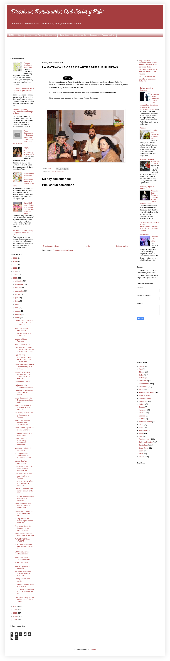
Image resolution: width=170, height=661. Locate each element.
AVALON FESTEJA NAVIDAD (22, 540)
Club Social (143, 381)
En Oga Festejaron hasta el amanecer (24, 585)
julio (17, 298)
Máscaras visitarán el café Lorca (23, 449)
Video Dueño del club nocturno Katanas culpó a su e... (23, 506)
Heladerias (143, 401)
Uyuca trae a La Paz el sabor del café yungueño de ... (23, 468)
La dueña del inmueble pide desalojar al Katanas (23, 476)
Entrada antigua (122, 246)
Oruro (20, 35)
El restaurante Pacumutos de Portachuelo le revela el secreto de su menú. (23, 179)
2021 (15, 261)
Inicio (88, 246)
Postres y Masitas (147, 159)
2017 (15, 275)
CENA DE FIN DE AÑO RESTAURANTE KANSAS (23, 483)
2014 (15, 610)
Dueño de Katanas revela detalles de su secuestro (24, 498)
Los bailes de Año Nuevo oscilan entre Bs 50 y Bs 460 (24, 599)
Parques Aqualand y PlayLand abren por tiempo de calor (23, 112)
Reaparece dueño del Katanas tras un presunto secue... (23, 528)
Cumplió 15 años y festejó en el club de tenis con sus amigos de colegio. (28, 208)
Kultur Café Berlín (21, 563)
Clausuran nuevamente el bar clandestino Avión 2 (23, 513)
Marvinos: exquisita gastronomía (22, 329)
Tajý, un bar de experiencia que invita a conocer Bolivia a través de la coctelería (148, 64)
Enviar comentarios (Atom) (63, 250)
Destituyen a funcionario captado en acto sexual (24, 392)
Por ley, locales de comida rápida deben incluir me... (24, 521)
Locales (142, 416)
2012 (15, 616)
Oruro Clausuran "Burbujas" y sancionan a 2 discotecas (21, 442)
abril (17, 308)
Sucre (141, 451)
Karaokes (142, 410)
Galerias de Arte (145, 398)
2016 (15, 278)
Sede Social (143, 448)
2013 (15, 613)
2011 (15, 620)
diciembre (19, 281)
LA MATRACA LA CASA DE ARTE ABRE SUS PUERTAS (24, 323)
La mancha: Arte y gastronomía (22, 462)
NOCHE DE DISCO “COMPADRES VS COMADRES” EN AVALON (23, 375)
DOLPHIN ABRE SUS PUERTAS (23, 335)
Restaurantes (144, 439)
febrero (18, 314)
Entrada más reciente (51, 246)
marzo (18, 311)
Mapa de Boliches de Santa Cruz (27, 65)
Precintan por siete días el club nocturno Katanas (24, 415)
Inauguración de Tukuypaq (21, 340)
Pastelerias (143, 430)
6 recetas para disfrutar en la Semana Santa (155, 134)
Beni (140, 369)
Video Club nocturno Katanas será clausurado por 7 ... (23, 422)
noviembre (19, 284)
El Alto (141, 390)
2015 (15, 606)
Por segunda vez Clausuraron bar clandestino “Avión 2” (24, 456)
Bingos (141, 372)
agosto (18, 294)
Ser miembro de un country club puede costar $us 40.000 (23, 232)
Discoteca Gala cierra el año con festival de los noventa (148, 72)
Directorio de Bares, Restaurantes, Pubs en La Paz (94, 35)
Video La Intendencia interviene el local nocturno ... (23, 407)
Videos (141, 457)
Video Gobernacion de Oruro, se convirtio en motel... (24, 400)
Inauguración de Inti (22, 344)
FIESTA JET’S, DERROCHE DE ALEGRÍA (28, 151)
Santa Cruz (64, 35)
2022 (15, 258)
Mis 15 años (144, 235)
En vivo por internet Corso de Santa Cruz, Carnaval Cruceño (149, 229)
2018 (15, 271)
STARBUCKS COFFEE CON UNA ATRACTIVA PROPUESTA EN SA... (24, 350)
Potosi (141, 433)
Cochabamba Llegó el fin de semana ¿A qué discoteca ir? (23, 90)
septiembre (19, 291)
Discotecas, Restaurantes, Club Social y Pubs (57, 12)
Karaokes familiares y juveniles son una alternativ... (23, 573)
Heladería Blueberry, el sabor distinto (23, 434)
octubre (18, 288)
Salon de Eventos (145, 442)
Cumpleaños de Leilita (154, 239)
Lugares (142, 419)
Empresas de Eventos (147, 392)
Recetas (143, 128)
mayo (17, 304)
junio (17, 301)
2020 (15, 265)
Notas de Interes (145, 422)
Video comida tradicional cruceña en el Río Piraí (24, 535)
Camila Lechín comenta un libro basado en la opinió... (24, 491)
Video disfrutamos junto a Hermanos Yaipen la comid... (24, 367)
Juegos (142, 407)
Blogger (93, 649)
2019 (15, 268)
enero (17, 318)
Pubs (141, 436)
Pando (141, 427)
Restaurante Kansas (22, 382)
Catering (142, 378)
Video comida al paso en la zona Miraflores (24, 429)
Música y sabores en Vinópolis (22, 567)
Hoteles (142, 404)
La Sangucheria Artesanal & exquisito (24, 386)
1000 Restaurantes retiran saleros (22, 553)
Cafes (141, 375)
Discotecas (143, 387)
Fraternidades (144, 395)
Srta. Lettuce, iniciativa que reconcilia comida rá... (24, 546)
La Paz (38, 35)
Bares (52, 172)
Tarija (29, 35)
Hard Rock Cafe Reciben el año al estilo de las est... (24, 592)
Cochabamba (50, 35)
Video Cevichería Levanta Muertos (22, 558)
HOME (11, 35)
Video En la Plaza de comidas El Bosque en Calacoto (147, 79)
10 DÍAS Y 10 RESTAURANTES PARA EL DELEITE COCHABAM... (23, 358)
